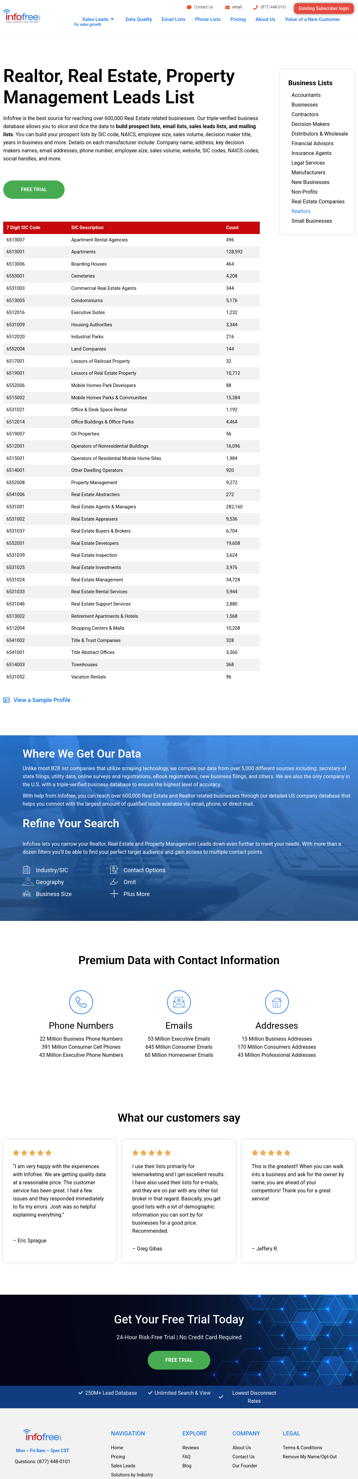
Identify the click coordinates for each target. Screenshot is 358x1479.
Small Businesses (311, 221)
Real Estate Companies (318, 202)
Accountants (306, 95)
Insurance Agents (311, 153)
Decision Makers (310, 124)
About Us (266, 19)
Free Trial (34, 189)
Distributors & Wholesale (319, 134)
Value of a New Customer (312, 19)
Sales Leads (98, 19)
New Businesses (310, 182)
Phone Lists (208, 19)
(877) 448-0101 (273, 7)
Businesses (304, 105)
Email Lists (173, 19)
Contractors (305, 114)
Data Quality (139, 19)
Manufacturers (308, 172)
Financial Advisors (312, 143)
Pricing (238, 19)
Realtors (301, 211)
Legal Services (308, 163)
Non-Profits (304, 192)
